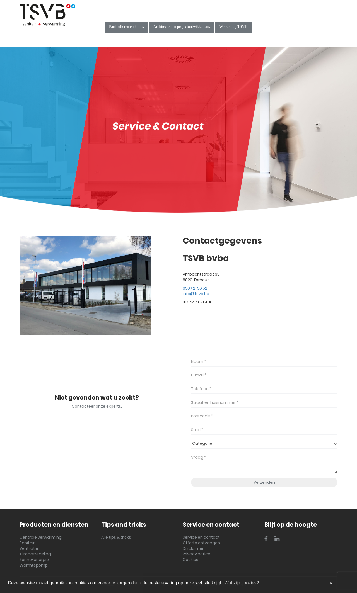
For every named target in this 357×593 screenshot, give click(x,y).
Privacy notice (196, 554)
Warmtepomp (34, 565)
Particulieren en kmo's (126, 27)
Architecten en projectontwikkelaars (181, 27)
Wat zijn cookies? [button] (242, 582)
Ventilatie (29, 548)
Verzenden (264, 482)
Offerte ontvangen (201, 543)
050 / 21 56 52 (195, 288)
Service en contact (201, 537)
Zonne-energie (34, 559)
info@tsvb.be (196, 293)
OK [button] (329, 583)
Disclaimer (193, 548)
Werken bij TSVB (233, 27)
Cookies (190, 559)
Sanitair (27, 543)
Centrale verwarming (41, 537)
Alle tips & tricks (116, 537)
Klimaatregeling (35, 554)
